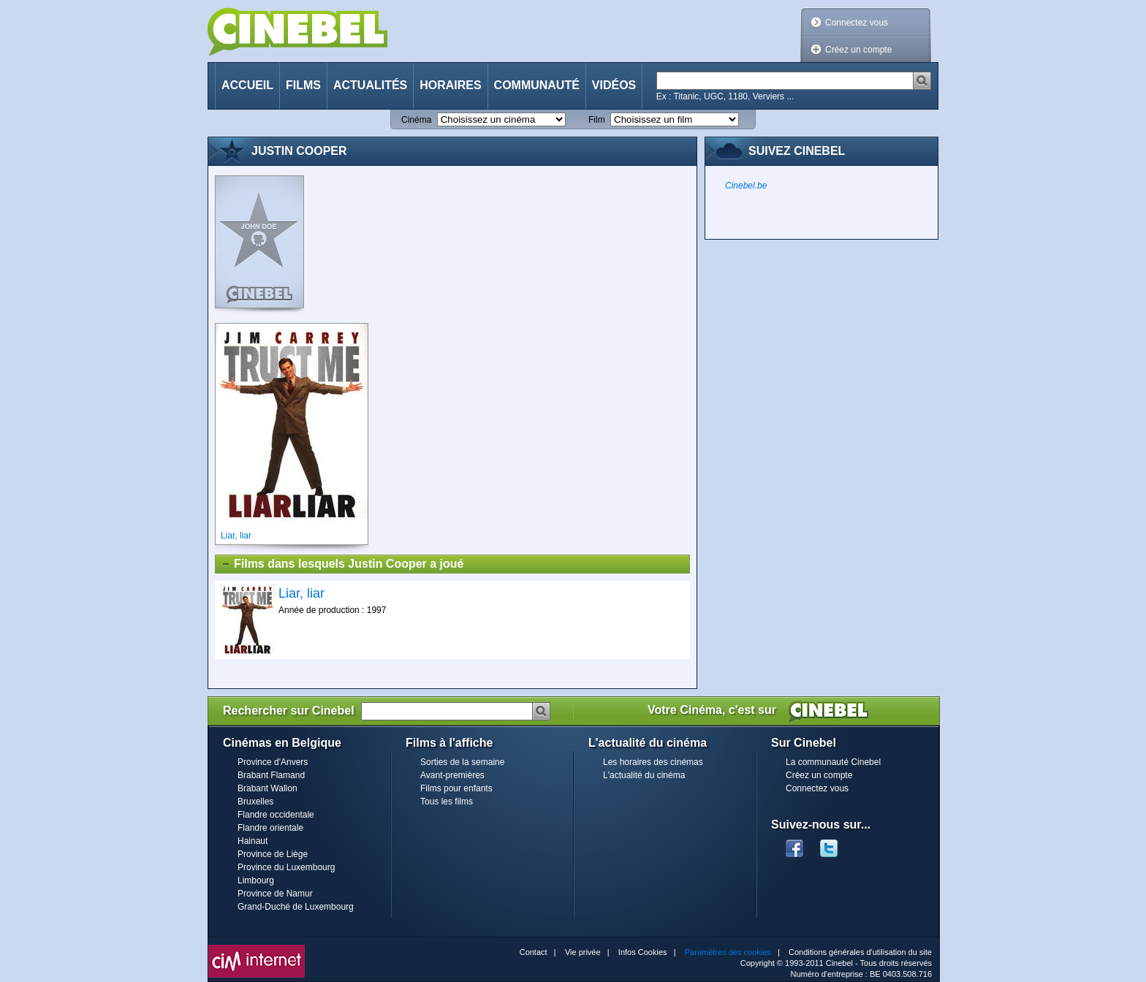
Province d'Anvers (273, 762)
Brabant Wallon (267, 788)
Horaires (450, 85)
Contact (533, 952)
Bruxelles (255, 801)
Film (596, 120)
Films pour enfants (456, 788)
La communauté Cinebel (833, 762)
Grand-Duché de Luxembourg (296, 907)
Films (303, 85)
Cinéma (416, 120)
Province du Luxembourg (286, 867)
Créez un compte (858, 50)
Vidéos (614, 85)
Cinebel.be (746, 185)
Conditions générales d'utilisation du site (860, 952)
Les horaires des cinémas (653, 762)
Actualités (370, 85)
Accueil (247, 85)
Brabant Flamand (271, 775)
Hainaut (252, 841)
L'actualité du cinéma (644, 775)
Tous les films (446, 801)
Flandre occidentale (276, 815)
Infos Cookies (642, 952)
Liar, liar (301, 593)
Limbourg (256, 880)
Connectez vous (856, 23)
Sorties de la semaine (462, 762)
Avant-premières (452, 775)
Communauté (537, 85)
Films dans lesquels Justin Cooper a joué (342, 564)
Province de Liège (273, 854)
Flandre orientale (270, 828)
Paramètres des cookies (728, 952)
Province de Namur (275, 893)
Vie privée (583, 952)
